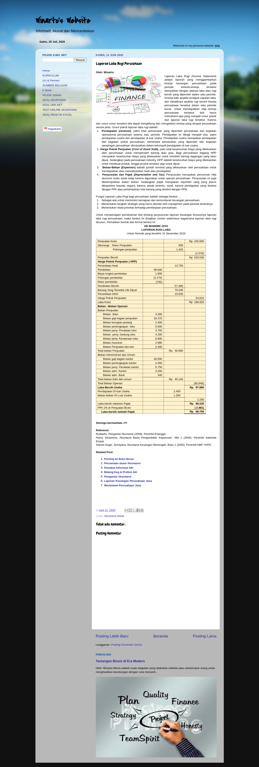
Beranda (160, 636)
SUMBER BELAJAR (55, 85)
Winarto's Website (62, 20)
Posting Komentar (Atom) (126, 644)
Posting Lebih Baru (112, 636)
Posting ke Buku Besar (119, 458)
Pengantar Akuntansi (117, 476)
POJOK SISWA (52, 95)
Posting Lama (205, 636)
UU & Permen (51, 80)
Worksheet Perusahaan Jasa (122, 485)
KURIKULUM (51, 75)
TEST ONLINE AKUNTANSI (60, 109)
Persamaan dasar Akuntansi (122, 463)
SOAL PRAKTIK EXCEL (57, 114)
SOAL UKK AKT (52, 104)
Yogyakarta (52, 128)
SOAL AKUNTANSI (54, 99)
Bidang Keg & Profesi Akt (120, 472)
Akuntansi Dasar (114, 515)
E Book (47, 90)
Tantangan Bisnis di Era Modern (120, 661)
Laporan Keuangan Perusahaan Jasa (128, 480)
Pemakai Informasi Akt (118, 467)
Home (46, 70)
